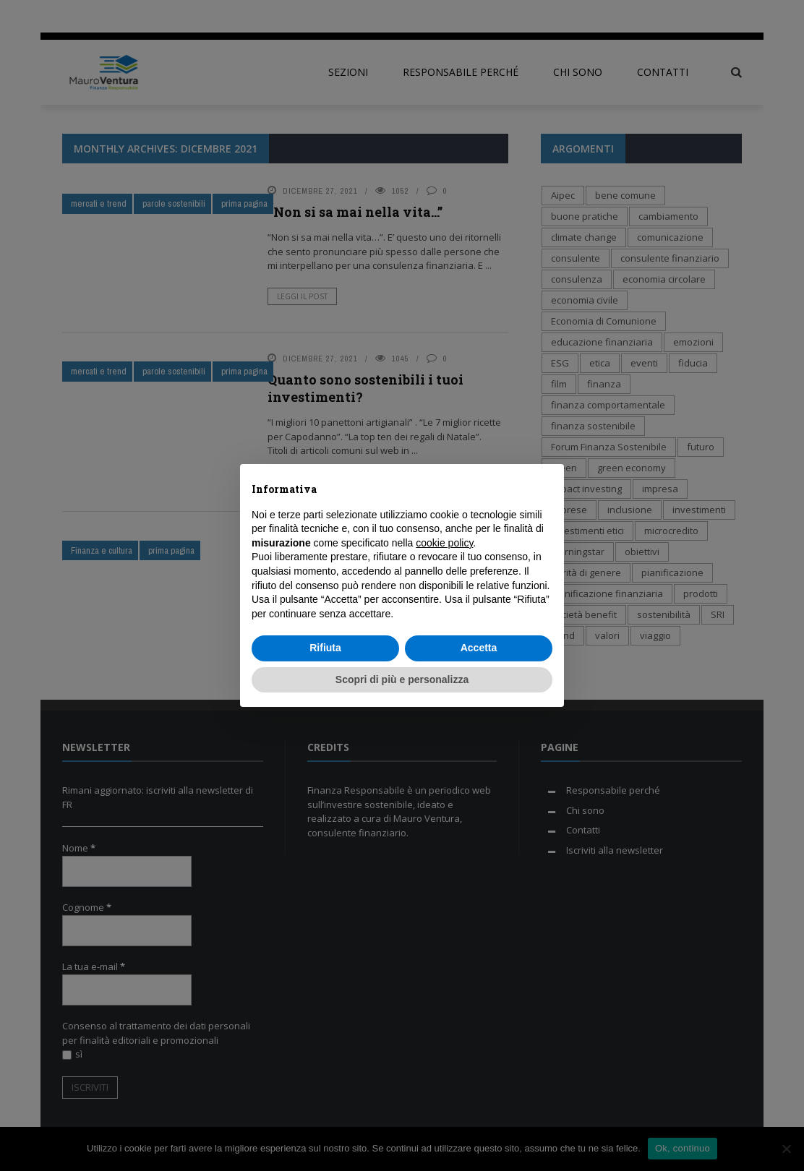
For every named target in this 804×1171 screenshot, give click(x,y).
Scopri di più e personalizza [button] (402, 679)
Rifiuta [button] (325, 647)
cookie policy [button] (444, 543)
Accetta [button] (479, 647)
